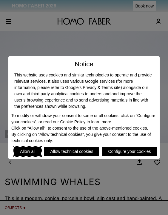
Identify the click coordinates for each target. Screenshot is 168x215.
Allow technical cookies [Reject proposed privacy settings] (71, 151)
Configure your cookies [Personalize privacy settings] (129, 151)
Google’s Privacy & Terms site (92, 87)
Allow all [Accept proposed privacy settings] (27, 151)
